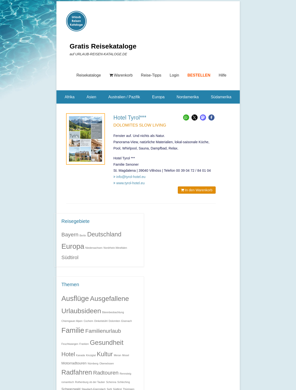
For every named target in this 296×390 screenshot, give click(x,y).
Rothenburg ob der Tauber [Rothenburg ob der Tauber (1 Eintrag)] (90, 382)
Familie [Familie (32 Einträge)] (73, 330)
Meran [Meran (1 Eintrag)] (117, 355)
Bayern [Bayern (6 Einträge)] (70, 235)
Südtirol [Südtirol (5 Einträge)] (70, 257)
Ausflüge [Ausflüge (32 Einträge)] (75, 298)
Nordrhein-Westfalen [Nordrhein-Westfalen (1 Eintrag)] (115, 247)
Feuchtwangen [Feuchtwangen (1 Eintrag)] (70, 343)
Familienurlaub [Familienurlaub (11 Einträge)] (103, 331)
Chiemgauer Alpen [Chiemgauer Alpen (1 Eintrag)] (72, 320)
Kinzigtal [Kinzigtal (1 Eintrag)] (91, 355)
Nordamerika (188, 97)
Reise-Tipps (151, 75)
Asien (91, 97)
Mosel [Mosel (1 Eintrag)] (125, 355)
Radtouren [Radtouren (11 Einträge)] (106, 373)
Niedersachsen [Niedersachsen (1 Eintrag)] (94, 247)
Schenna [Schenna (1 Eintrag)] (111, 382)
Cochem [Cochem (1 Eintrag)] (88, 320)
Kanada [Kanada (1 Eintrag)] (80, 355)
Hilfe (222, 75)
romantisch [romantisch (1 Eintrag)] (68, 382)
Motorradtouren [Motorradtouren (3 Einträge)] (74, 363)
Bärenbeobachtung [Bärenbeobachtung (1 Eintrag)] (113, 312)
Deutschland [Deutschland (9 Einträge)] (104, 234)
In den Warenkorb (197, 190)
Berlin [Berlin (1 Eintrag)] (83, 235)
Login (174, 75)
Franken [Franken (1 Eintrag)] (84, 343)
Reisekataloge (88, 75)
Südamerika (221, 97)
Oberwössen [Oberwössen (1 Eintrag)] (106, 363)
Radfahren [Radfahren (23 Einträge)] (77, 372)
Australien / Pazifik (124, 97)
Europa (158, 97)
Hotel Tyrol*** (129, 117)
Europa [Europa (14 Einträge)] (73, 246)
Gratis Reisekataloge (103, 46)
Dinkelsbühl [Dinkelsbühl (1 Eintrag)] (101, 320)
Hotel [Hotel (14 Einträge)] (68, 354)
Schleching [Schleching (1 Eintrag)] (123, 382)
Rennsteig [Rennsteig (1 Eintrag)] (125, 373)
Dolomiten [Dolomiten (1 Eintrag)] (114, 320)
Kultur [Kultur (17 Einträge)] (105, 354)
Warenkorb (121, 75)
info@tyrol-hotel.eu (129, 177)
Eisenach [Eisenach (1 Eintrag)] (126, 320)
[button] (186, 117)
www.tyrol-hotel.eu (129, 183)
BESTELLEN (198, 75)
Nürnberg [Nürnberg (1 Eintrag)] (93, 363)
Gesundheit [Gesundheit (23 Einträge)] (106, 342)
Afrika (70, 97)
